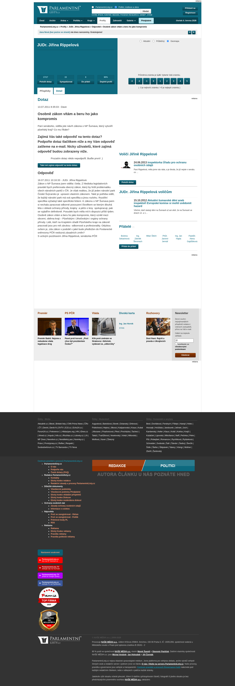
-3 (132, 81)
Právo (40, 443)
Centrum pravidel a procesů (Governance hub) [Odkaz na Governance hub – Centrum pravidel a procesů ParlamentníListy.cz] (158, 667)
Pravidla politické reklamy (63, 537)
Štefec (155, 447)
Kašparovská (123, 428)
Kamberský (151, 431)
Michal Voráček (119, 654)
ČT (40, 428)
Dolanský (124, 424)
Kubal (140, 428)
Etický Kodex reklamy (61, 531)
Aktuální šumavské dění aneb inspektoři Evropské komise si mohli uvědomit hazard (162, 203)
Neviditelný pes (65, 439)
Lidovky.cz (78, 435)
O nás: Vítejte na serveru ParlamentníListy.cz (162, 664)
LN (86, 435)
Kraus (133, 428)
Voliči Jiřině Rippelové (138, 154)
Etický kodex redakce (61, 481)
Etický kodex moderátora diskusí (66, 500)
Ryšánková (187, 439)
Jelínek (178, 428)
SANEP (143, 15)
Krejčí (186, 431)
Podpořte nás (57, 469)
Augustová (96, 424)
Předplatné (146, 20)
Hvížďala (159, 428)
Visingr (180, 447)
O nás (53, 467)
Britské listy (61, 424)
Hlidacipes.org (68, 431)
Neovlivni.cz (52, 439)
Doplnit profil (106, 82)
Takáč (94, 435)
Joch (185, 428)
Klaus (166, 431)
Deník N (53, 428)
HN (77, 431)
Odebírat (185, 355)
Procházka (125, 431)
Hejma (106, 428)
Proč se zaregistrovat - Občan (64, 514)
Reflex (61, 443)
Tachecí (135, 431)
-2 (139, 81)
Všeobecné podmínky (61, 489)
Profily (64, 27)
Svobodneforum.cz (46, 447)
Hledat (146, 11)
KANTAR (107, 15)
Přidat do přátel (129, 246)
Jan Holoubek (134, 654)
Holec (189, 424)
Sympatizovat (66, 82)
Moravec (97, 431)
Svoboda (160, 443)
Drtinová (133, 424)
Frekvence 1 (55, 431)
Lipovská (159, 435)
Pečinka (184, 435)
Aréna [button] (64, 20)
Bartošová (107, 424)
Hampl (183, 424)
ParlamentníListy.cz (102, 7)
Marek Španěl (144, 651)
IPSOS (100, 15)
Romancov (165, 439)
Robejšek (155, 439)
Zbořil (148, 451)
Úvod (41, 20)
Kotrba (180, 431)
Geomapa (173, 41)
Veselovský (115, 435)
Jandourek (168, 428)
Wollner (187, 447)
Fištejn (175, 424)
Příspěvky (45, 91)
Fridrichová (97, 428)
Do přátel (85, 82)
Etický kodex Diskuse (61, 497)
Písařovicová (107, 431)
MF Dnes (42, 439)
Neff (177, 435)
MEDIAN (115, 15)
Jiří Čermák (148, 654)
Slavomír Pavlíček (160, 651)
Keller (160, 431)
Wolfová (95, 439)
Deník (45, 428)
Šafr (168, 443)
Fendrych (167, 424)
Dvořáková (156, 424)
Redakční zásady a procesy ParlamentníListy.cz (73, 483)
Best (148, 424)
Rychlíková (176, 439)
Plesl (117, 431)
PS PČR (70, 313)
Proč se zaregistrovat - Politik (64, 517)
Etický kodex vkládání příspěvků (66, 495)
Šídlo (148, 447)
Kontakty (55, 478)
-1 (146, 81)
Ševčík (189, 443)
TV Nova (73, 447)
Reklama (55, 528)
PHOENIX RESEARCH (129, 15)
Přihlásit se (190, 8)
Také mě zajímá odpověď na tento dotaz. (59, 165)
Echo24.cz (77, 428)
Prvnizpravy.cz (50, 443)
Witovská (132, 435)
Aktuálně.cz (43, 424)
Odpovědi (96, 27)
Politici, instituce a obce (127, 7)
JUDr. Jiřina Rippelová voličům (145, 192)
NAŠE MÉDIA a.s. (109, 642)
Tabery (172, 447)
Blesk (51, 424)
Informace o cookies (60, 509)
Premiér (42, 313)
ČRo (86, 424)
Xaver (103, 439)
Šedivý (182, 443)
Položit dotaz (46, 82)
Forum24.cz (43, 431)
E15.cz (68, 428)
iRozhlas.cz (68, 435)
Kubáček (150, 435)
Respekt (69, 443)
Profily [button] (104, 20)
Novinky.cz (78, 439)
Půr (147, 439)
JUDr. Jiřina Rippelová (79, 27)
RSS (53, 523)
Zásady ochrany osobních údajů (66, 506)
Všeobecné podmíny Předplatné (65, 492)
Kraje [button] (90, 20)
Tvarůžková (104, 435)
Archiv (52, 20)
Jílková (113, 428)
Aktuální (145, 41)
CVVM (94, 15)
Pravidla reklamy (58, 534)
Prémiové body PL (59, 520)
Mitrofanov (169, 435)
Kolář (173, 431)
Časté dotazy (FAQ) (60, 472)
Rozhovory (153, 313)
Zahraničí (117, 20)
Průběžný (158, 41)
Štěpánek (163, 447)
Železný (110, 439)
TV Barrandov (62, 447)
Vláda (95, 313)
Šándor (174, 443)
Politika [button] (77, 20)
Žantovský (157, 451)
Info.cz (58, 435)
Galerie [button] (131, 20)
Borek (115, 424)
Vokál (124, 435)
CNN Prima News (75, 424)
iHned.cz (42, 435)
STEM (149, 15)
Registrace (190, 13)
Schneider (150, 443)
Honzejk (149, 428)
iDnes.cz (84, 431)
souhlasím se (182, 346)
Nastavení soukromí (50, 552)
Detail (59, 91)
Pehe (191, 435)
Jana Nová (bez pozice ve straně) (54, 32)
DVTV (60, 428)
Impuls (51, 435)
